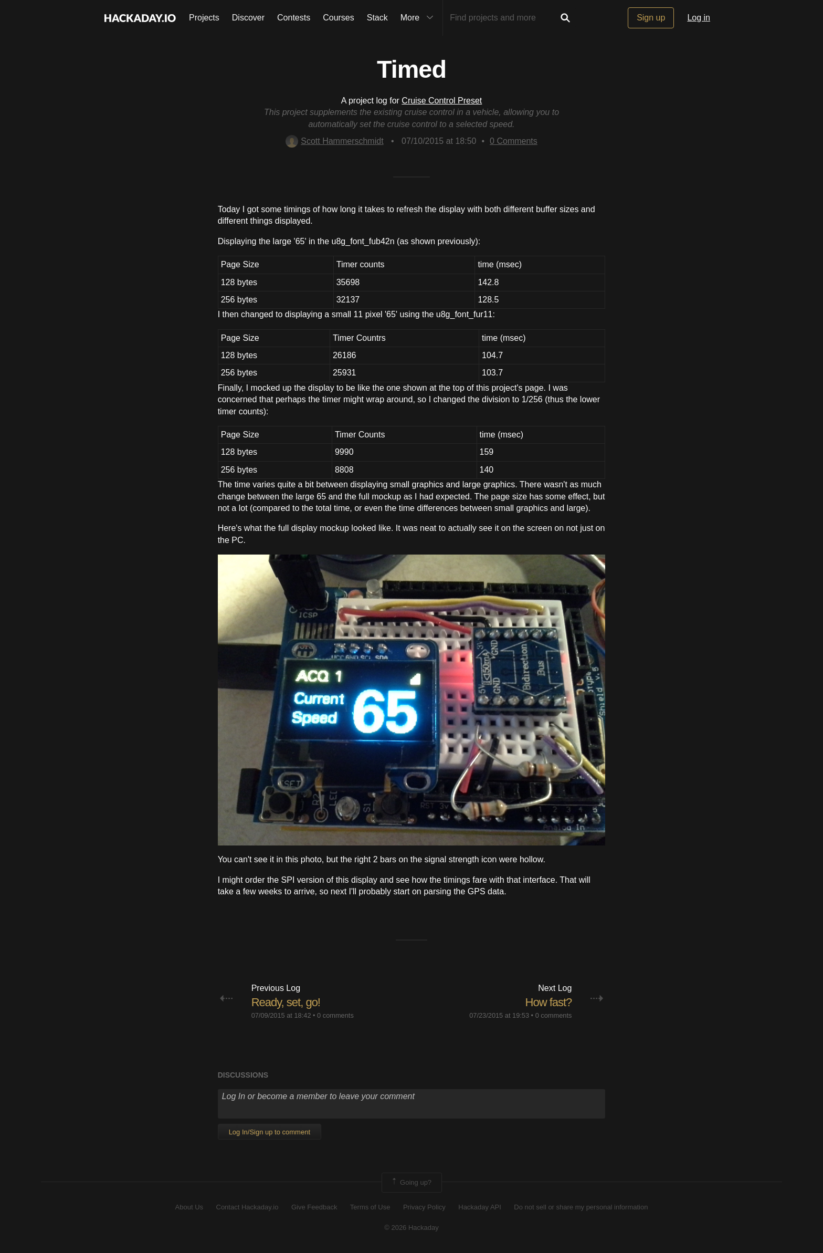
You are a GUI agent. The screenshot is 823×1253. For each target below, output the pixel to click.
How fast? (548, 1002)
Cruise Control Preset (442, 100)
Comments (513, 141)
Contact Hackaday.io (247, 1207)
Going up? (411, 1182)
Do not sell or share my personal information (581, 1207)
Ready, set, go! (285, 1002)
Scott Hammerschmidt (334, 141)
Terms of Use (370, 1207)
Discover (248, 17)
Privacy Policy (424, 1207)
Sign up (651, 17)
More (419, 18)
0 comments (335, 1015)
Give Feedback (314, 1207)
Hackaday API (479, 1207)
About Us (189, 1207)
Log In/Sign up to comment (269, 1132)
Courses (338, 17)
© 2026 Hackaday (411, 1227)
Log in (698, 17)
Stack (377, 17)
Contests (293, 17)
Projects (204, 17)
